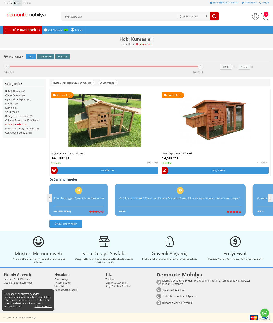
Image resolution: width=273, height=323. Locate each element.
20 (108, 82)
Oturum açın (61, 280)
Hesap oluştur (62, 283)
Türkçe (17, 3)
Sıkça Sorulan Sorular (117, 287)
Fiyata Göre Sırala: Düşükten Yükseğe (73, 82)
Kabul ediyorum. (43, 306)
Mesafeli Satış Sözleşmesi (18, 283)
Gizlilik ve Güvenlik (116, 283)
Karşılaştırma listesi (65, 290)
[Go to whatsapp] (264, 313)
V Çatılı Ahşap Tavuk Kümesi (67, 153)
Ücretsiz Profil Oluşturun (17, 280)
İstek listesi (60, 287)
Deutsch (27, 3)
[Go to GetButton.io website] (264, 319)
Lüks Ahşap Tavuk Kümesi (177, 153)
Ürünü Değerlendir (66, 224)
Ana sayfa (126, 44)
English (8, 3)
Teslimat (110, 280)
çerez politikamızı (22, 300)
